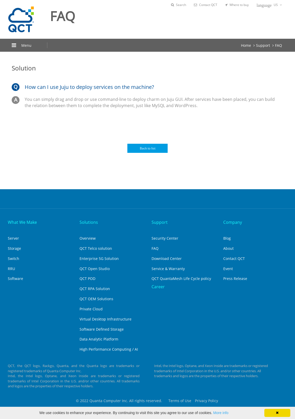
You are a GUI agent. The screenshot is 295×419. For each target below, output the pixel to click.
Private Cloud (91, 308)
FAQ (278, 45)
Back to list (147, 148)
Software (15, 278)
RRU (11, 268)
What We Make (22, 222)
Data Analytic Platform (99, 339)
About (228, 248)
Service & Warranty (168, 268)
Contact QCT (205, 5)
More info (220, 413)
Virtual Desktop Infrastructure (106, 319)
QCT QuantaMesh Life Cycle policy (181, 278)
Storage (14, 248)
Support (263, 45)
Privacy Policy (206, 400)
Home (246, 45)
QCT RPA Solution (95, 288)
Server (13, 238)
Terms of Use (179, 400)
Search (178, 5)
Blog (227, 238)
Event (228, 268)
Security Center (165, 238)
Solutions (89, 222)
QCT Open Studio (95, 268)
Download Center (167, 258)
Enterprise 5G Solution (99, 258)
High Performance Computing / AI (109, 349)
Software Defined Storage (102, 329)
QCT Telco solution (96, 248)
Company (232, 222)
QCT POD (87, 278)
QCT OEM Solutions (96, 298)
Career (158, 287)
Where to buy (237, 5)
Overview (88, 238)
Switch (13, 258)
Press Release (235, 278)
